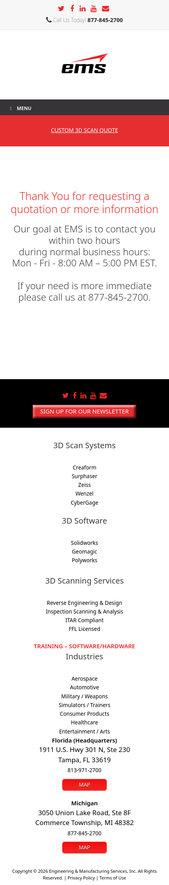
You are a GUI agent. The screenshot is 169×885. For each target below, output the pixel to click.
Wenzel (85, 493)
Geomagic (84, 551)
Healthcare (84, 722)
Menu (20, 108)
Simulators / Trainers (84, 705)
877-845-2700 (105, 20)
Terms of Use (113, 878)
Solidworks (84, 542)
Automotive (84, 687)
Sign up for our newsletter (84, 411)
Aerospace (84, 678)
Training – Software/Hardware (84, 646)
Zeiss (84, 484)
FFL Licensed (84, 628)
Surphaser (84, 476)
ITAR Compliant (84, 620)
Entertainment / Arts (84, 731)
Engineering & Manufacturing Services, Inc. (93, 871)
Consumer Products (84, 713)
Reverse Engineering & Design (84, 602)
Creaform (84, 467)
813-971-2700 (85, 770)
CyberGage (84, 502)
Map (84, 784)
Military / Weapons (84, 696)
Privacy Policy (81, 878)
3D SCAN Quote (84, 130)
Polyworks (84, 560)
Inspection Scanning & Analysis (84, 611)
